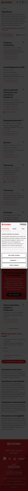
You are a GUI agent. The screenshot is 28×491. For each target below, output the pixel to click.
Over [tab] (23, 228)
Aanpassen (14, 260)
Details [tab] (14, 228)
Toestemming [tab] (5, 228)
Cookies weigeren (14, 265)
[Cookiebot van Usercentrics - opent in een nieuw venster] (20, 225)
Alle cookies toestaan (14, 255)
